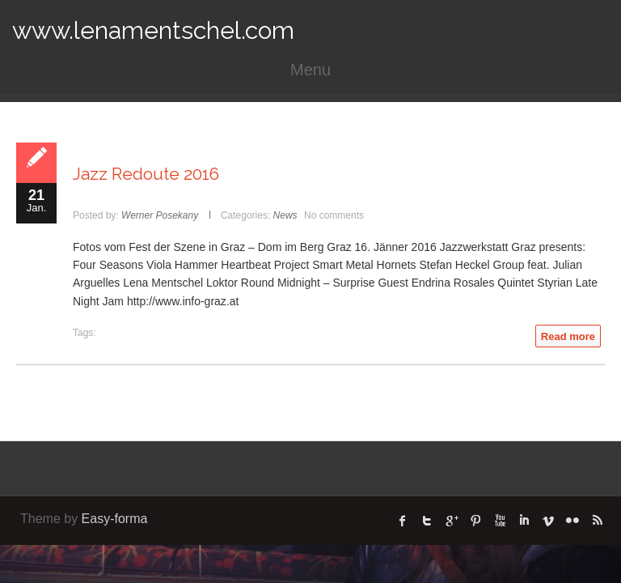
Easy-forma (115, 519)
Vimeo (548, 521)
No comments (334, 215)
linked (524, 521)
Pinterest (475, 521)
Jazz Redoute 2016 (146, 174)
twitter (427, 521)
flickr (572, 521)
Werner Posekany (159, 215)
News (285, 215)
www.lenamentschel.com (153, 30)
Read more (568, 336)
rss (597, 521)
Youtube (500, 521)
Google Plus (451, 521)
